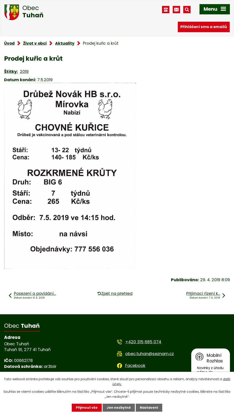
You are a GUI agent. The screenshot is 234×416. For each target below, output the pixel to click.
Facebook (135, 365)
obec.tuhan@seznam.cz (149, 353)
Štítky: (11, 71)
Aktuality (64, 43)
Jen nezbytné (119, 407)
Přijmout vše (87, 407)
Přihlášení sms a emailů (203, 26)
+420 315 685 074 (143, 342)
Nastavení (149, 407)
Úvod (9, 43)
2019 (24, 71)
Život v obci (35, 43)
